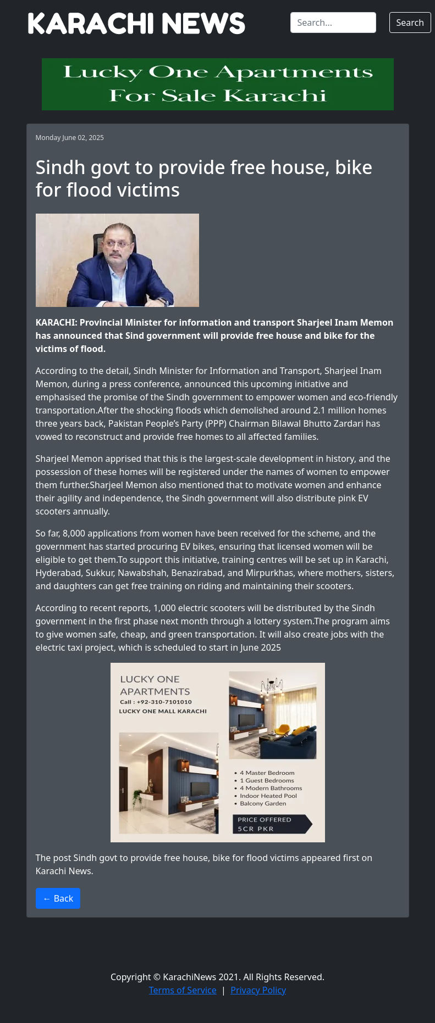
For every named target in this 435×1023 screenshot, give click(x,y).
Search (411, 22)
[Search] (333, 22)
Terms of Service (183, 990)
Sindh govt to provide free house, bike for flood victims (186, 858)
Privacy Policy (258, 990)
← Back (58, 898)
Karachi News (63, 871)
